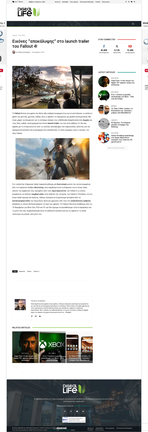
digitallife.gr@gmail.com (83, 406)
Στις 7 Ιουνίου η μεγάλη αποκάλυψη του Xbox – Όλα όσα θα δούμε (52, 358)
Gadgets (114, 120)
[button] (133, 24)
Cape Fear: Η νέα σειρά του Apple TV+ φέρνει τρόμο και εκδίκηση (25, 358)
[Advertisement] (117, 169)
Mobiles (79, 353)
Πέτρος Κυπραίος (24, 52)
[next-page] (17, 366)
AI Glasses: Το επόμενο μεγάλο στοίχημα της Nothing (120, 125)
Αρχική (14, 35)
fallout (29, 271)
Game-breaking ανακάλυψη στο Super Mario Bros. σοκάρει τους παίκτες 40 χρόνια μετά (122, 139)
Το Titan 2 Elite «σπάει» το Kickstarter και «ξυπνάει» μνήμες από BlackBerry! (79, 358)
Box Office (21, 35)
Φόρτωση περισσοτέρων (117, 148)
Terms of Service (65, 430)
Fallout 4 (36, 271)
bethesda (22, 271)
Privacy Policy (51, 430)
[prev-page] (13, 366)
